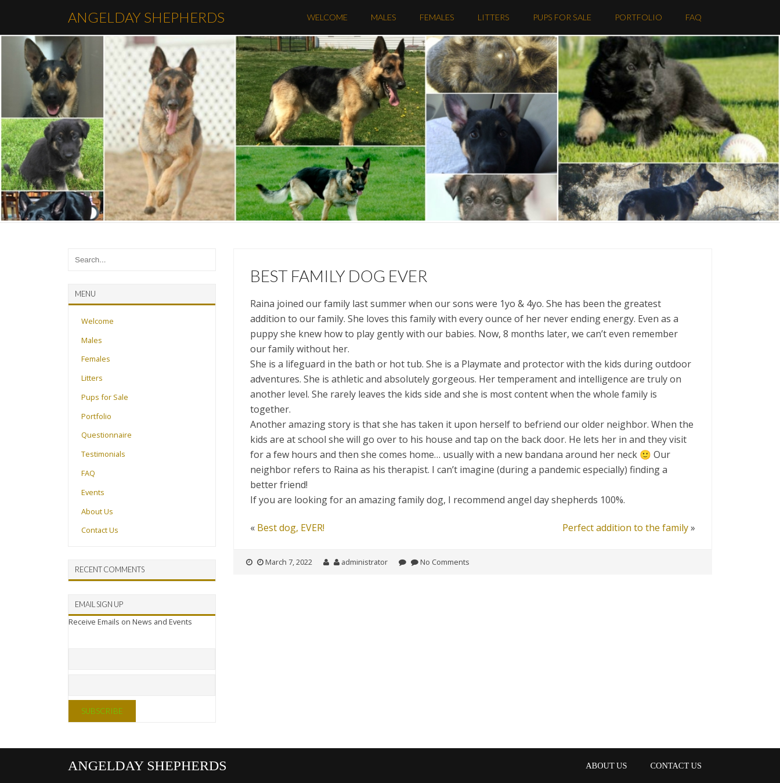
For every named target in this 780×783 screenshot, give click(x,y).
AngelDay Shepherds (146, 17)
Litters (494, 17)
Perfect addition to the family (625, 527)
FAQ (693, 17)
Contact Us (99, 530)
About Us (97, 511)
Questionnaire (106, 435)
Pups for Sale (562, 17)
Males (383, 17)
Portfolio (638, 17)
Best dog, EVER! (290, 527)
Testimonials (103, 454)
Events (92, 492)
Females (437, 17)
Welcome (327, 17)
